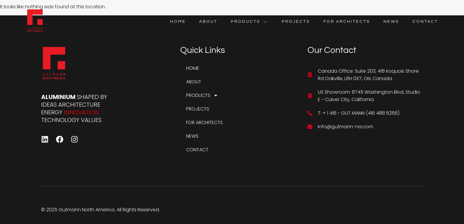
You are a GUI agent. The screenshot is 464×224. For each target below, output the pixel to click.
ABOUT (208, 22)
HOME (178, 22)
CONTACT (425, 22)
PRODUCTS (249, 22)
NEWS (391, 22)
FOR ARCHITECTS (346, 22)
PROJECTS (296, 22)
